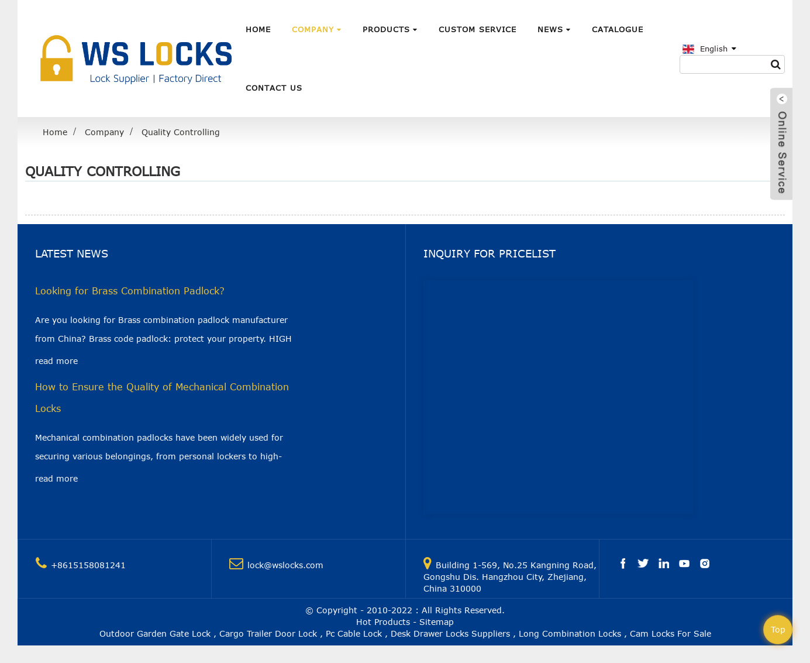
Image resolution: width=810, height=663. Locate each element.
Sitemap (436, 622)
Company (317, 29)
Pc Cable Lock (354, 633)
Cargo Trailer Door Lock (268, 633)
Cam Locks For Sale (670, 633)
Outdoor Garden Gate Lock (155, 633)
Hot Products (383, 622)
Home (258, 29)
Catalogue (617, 29)
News (554, 29)
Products (390, 29)
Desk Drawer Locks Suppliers (450, 633)
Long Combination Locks (570, 633)
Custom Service (477, 29)
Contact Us (274, 87)
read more (56, 361)
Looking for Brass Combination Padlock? (130, 291)
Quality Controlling (181, 132)
